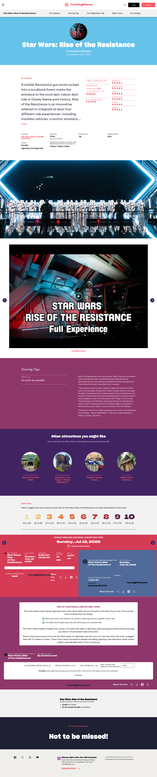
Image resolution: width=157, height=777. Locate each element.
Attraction (73, 51)
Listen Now (71, 769)
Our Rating (135, 13)
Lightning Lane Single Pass (32, 148)
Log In (134, 5)
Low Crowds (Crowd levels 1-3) (37, 666)
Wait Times (117, 13)
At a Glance (54, 13)
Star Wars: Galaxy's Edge (31, 136)
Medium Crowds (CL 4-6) (65, 666)
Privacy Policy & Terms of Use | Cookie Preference (119, 759)
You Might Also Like (95, 13)
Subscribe (148, 5)
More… (24, 124)
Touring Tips (73, 13)
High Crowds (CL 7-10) (89, 666)
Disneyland (86, 51)
